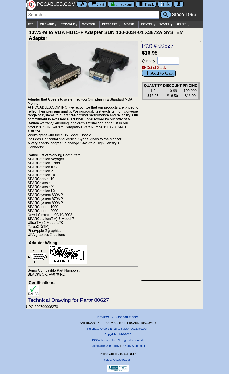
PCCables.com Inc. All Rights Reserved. (118, 340)
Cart (97, 4)
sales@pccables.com (117, 359)
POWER (166, 24)
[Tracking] (146, 4)
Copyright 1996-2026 (117, 334)
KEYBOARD (111, 24)
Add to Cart (158, 73)
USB (32, 24)
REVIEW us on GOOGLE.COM (117, 317)
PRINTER (148, 24)
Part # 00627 (158, 45)
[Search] (93, 15)
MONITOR (90, 24)
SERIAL (183, 24)
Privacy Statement (133, 345)
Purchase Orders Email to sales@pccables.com (117, 328)
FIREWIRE (48, 24)
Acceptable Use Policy (105, 345)
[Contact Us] (165, 4)
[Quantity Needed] (168, 61)
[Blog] (81, 4)
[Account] (179, 4)
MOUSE (130, 24)
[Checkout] (121, 4)
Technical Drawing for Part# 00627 (68, 300)
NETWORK (69, 24)
